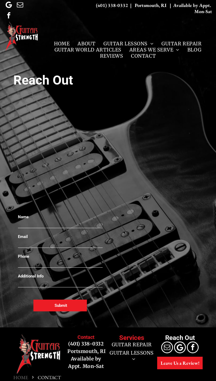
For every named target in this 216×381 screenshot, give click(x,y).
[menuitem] (62, 44)
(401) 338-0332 (86, 344)
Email (23, 236)
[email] (20, 5)
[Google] (8, 5)
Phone (23, 256)
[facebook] (8, 16)
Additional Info (31, 276)
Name (23, 217)
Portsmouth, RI (86, 351)
